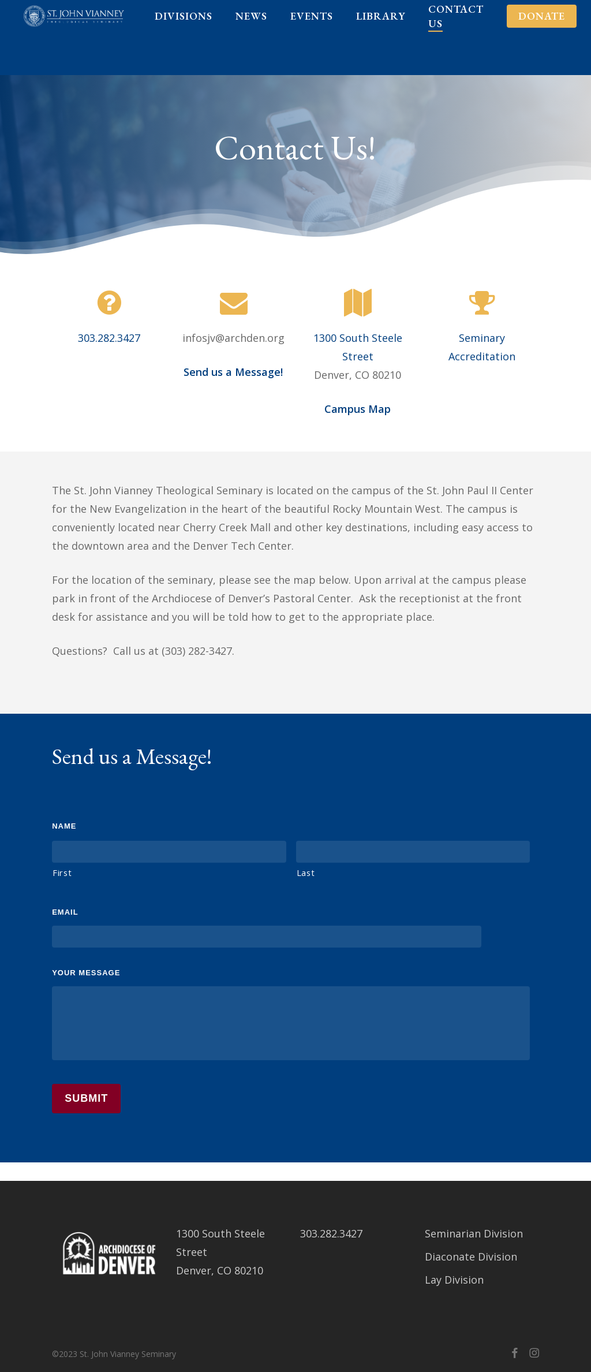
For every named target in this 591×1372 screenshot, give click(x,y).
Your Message (86, 972)
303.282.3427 (109, 338)
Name (64, 826)
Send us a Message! (233, 372)
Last (306, 872)
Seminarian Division (474, 1233)
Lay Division (454, 1280)
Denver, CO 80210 (219, 1270)
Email (65, 912)
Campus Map (357, 409)
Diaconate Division (471, 1256)
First (62, 872)
